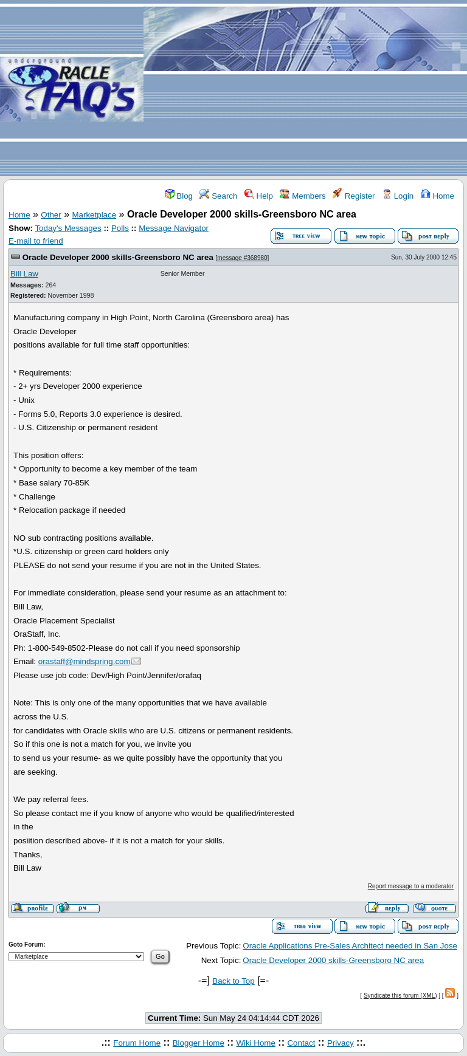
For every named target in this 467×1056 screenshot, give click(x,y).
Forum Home (137, 1042)
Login (397, 196)
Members (302, 196)
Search (218, 196)
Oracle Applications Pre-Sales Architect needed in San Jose (350, 945)
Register (354, 196)
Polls (120, 228)
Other (51, 214)
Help (258, 196)
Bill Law (24, 273)
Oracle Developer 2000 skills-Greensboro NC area (117, 257)
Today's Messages (68, 228)
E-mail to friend (36, 240)
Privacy (340, 1042)
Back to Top (233, 981)
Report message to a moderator (411, 886)
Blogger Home (198, 1042)
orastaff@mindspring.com (84, 661)
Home (437, 196)
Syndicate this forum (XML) (400, 995)
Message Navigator (174, 228)
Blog (179, 196)
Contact (301, 1042)
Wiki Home (255, 1042)
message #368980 (242, 258)
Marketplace (94, 214)
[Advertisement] (305, 89)
